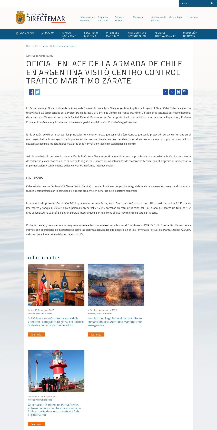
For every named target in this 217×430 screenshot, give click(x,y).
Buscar (212, 3)
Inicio (45, 46)
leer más (36, 334)
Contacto (192, 17)
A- (172, 92)
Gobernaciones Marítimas (87, 18)
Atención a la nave (166, 381)
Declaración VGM (165, 390)
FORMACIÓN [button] (48, 33)
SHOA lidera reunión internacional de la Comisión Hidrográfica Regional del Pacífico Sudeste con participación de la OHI (53, 319)
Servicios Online (119, 18)
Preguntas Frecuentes (103, 18)
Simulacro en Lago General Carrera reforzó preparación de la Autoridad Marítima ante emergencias (105, 317)
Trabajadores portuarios (168, 385)
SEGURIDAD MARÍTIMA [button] (91, 35)
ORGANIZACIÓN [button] (25, 33)
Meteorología (175, 17)
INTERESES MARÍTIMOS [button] (113, 35)
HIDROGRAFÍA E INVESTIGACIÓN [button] (137, 35)
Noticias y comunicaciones (63, 46)
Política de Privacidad (48, 419)
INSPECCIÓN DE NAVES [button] (190, 35)
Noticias (138, 17)
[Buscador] (193, 3)
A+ (166, 92)
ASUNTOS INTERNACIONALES (165, 34)
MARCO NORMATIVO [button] (69, 35)
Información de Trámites (158, 18)
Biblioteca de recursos (71, 419)
